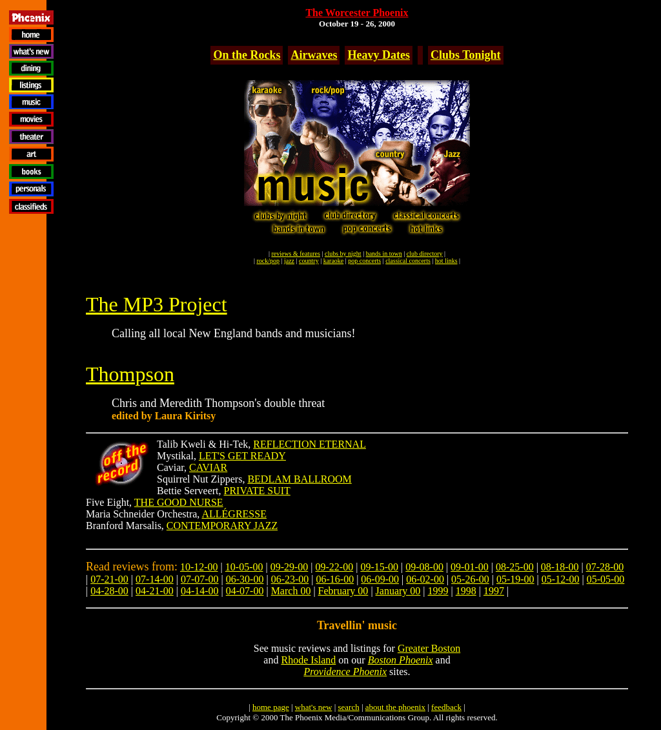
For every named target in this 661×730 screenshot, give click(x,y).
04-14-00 (200, 590)
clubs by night (343, 253)
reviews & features (295, 253)
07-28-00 (605, 566)
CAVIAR (208, 467)
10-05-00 (244, 566)
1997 (493, 590)
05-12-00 (561, 579)
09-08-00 (424, 566)
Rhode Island (308, 659)
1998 (466, 590)
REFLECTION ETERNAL (309, 444)
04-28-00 (109, 590)
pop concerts (364, 260)
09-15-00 (379, 566)
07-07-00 (200, 579)
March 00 (291, 590)
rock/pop (268, 260)
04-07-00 (245, 590)
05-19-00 (515, 579)
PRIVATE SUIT (257, 490)
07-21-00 (109, 579)
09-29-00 (289, 566)
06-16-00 (335, 579)
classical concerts (408, 260)
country (309, 260)
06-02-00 (425, 579)
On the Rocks (246, 54)
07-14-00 (155, 579)
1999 (438, 590)
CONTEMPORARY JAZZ (222, 525)
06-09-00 (380, 579)
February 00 (343, 590)
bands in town (384, 253)
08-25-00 (515, 566)
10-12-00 (199, 566)
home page (270, 707)
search (348, 707)
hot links (446, 260)
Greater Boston (429, 648)
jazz (289, 260)
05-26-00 (470, 579)
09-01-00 (470, 566)
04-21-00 (155, 590)
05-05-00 (606, 579)
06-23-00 (290, 579)
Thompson (130, 374)
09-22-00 (335, 566)
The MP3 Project (156, 304)
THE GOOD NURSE (178, 502)
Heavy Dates (378, 54)
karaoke (333, 260)
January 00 (398, 590)
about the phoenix (395, 707)
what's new (313, 707)
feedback (446, 707)
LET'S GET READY (242, 455)
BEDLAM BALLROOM (299, 479)
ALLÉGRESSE (233, 513)
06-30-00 (245, 579)
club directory (425, 253)
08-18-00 (560, 566)
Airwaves (313, 54)
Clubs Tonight (466, 54)
